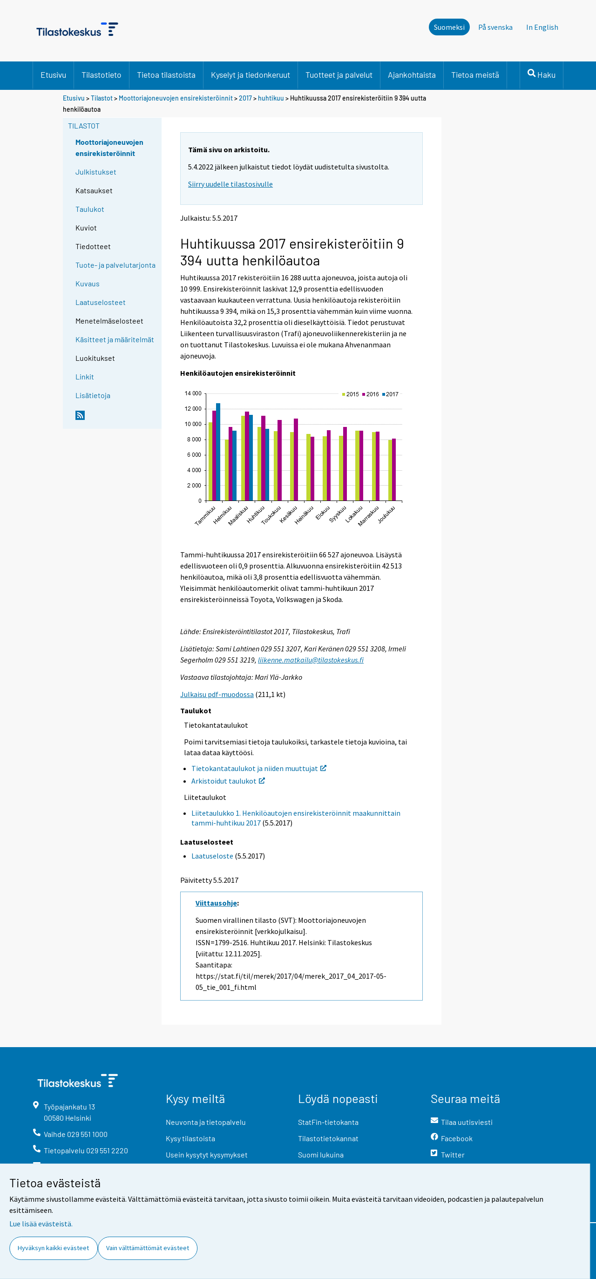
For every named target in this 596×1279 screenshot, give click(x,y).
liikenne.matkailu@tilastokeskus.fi (311, 659)
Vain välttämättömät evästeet (147, 1248)
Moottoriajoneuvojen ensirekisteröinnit (176, 98)
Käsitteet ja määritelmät (114, 339)
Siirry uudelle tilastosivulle (230, 184)
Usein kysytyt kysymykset (207, 1154)
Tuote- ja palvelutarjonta (115, 264)
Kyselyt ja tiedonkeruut (250, 74)
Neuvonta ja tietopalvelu (206, 1121)
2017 (245, 98)
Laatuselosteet (100, 302)
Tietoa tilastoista (166, 74)
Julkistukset (95, 171)
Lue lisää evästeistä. (41, 1223)
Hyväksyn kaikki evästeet (53, 1248)
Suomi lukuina (321, 1154)
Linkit (84, 376)
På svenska (495, 27)
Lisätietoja (92, 395)
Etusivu (53, 74)
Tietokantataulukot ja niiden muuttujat (258, 768)
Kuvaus (87, 283)
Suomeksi (449, 27)
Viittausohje (216, 902)
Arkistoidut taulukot (228, 780)
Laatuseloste (212, 855)
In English (542, 27)
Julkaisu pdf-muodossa (217, 694)
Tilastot (102, 98)
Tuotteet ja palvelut (338, 74)
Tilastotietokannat (328, 1138)
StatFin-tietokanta (328, 1121)
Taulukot (89, 208)
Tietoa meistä (475, 74)
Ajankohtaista (412, 74)
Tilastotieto (101, 74)
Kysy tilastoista (190, 1138)
